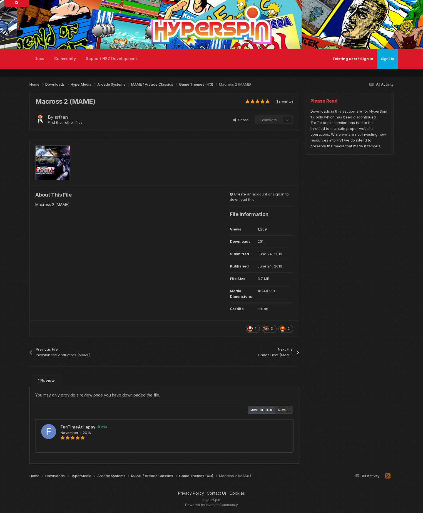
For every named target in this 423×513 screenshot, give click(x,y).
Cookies (237, 493)
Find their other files (65, 122)
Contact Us (217, 493)
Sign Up (387, 58)
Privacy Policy (191, 493)
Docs (39, 58)
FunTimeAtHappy (78, 427)
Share (240, 120)
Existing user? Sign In (353, 58)
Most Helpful (261, 410)
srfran (61, 117)
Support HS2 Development (111, 58)
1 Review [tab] (46, 380)
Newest (284, 410)
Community (65, 58)
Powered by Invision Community (211, 505)
